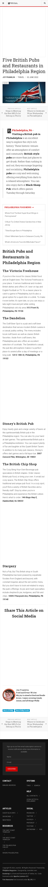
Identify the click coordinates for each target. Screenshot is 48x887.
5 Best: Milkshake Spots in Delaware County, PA (23, 236)
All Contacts (32, 796)
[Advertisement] (24, 31)
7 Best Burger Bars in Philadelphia (18, 231)
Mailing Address (9, 785)
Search (37, 785)
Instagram (31, 829)
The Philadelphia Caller (9, 846)
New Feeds (7, 820)
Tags (28, 785)
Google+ (30, 819)
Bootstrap (6, 874)
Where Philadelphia (10, 853)
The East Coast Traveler (9, 831)
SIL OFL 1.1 (31, 880)
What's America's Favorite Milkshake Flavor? (22, 242)
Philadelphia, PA (22, 130)
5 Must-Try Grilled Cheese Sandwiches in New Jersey (23, 223)
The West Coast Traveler (9, 838)
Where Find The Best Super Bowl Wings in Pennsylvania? (21, 214)
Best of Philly (8, 710)
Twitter (30, 816)
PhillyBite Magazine (10, 870)
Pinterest (30, 823)
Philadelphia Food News (19, 207)
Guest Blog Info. (9, 813)
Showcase (7, 816)
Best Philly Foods (22, 710)
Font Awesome (8, 880)
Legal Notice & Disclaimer (32, 800)
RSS (40, 829)
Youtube (30, 826)
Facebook (30, 813)
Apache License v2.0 (21, 876)
